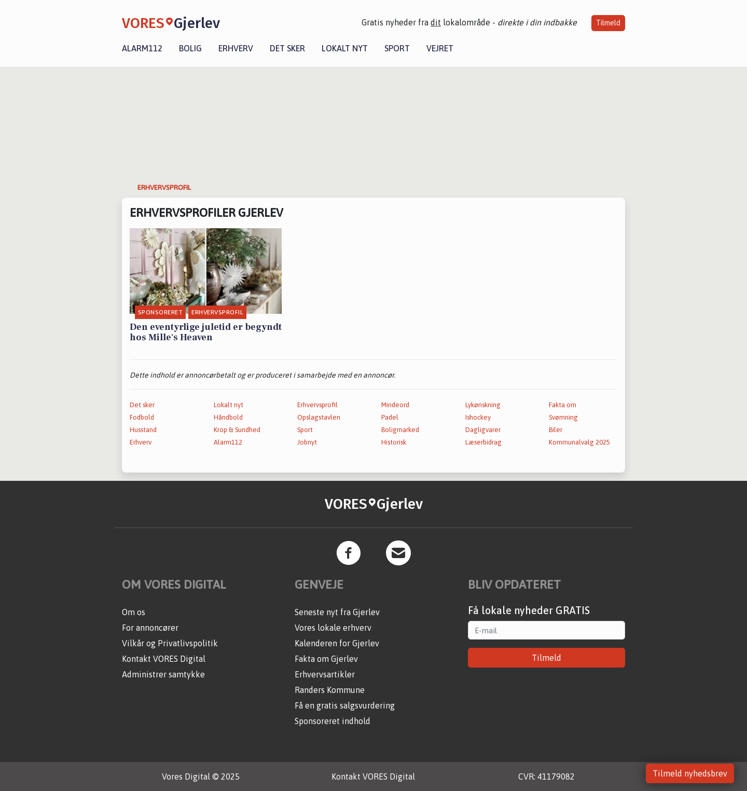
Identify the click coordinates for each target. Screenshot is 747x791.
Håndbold (228, 417)
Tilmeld (608, 23)
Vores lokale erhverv (333, 627)
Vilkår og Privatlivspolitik (170, 643)
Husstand (143, 430)
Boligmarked (400, 430)
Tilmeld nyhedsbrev (690, 773)
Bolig (190, 48)
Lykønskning (483, 405)
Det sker (287, 48)
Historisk (393, 442)
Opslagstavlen (318, 417)
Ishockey (478, 417)
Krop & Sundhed (237, 430)
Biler (555, 430)
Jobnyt (307, 442)
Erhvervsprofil (317, 405)
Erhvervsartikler (325, 674)
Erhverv (235, 48)
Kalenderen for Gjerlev (337, 643)
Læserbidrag (483, 442)
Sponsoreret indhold (332, 721)
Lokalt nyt (345, 48)
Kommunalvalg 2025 (579, 442)
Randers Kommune (330, 690)
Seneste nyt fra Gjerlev (337, 612)
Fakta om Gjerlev (326, 658)
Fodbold (142, 417)
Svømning (563, 417)
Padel (389, 417)
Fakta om (562, 405)
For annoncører (150, 627)
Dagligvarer (483, 430)
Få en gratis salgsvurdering (345, 705)
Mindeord (395, 405)
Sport (397, 48)
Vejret (439, 48)
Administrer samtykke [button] (163, 674)
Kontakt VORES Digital (163, 658)
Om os (133, 612)
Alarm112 (142, 48)
